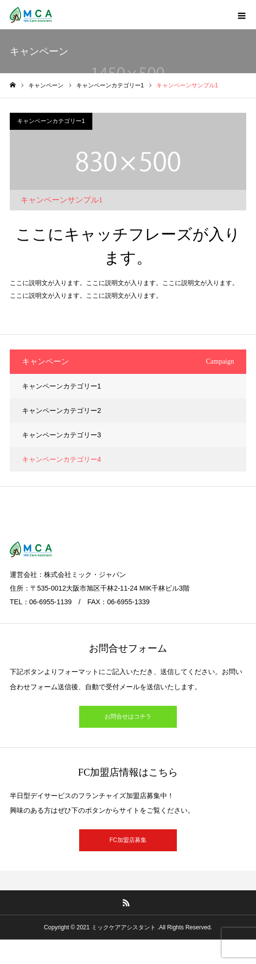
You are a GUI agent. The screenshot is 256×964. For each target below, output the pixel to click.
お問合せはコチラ (128, 716)
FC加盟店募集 (128, 840)
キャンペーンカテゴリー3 (61, 435)
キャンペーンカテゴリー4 (61, 459)
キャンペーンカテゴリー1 (51, 121)
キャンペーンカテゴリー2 (61, 410)
